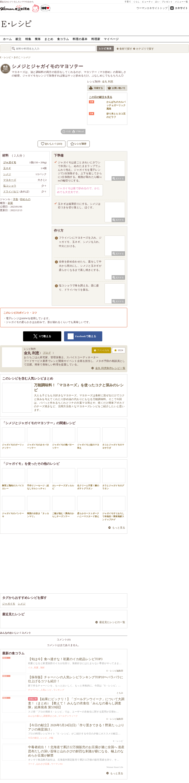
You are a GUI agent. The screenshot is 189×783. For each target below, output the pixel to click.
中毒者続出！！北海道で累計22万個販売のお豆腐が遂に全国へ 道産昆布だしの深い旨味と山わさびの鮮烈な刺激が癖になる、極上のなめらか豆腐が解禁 (76, 751)
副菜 (10, 203)
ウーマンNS (57, 764)
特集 (28, 39)
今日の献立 (33, 738)
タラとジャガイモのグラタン (113, 479)
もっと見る (118, 527)
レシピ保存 (80, 143)
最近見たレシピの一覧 (112, 622)
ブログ (47, 352)
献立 (18, 39)
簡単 (38, 39)
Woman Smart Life (114, 767)
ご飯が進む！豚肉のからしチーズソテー (63, 507)
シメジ (21, 603)
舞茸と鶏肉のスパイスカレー (13, 479)
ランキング (58, 690)
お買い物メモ (116, 88)
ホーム (7, 39)
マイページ (111, 39)
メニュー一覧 (181, 2)
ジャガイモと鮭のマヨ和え (88, 438)
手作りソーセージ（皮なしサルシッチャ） (38, 479)
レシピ (44, 738)
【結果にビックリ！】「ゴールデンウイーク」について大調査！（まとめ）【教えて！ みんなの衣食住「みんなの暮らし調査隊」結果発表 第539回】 (76, 703)
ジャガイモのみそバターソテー (38, 438)
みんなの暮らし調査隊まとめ (42, 716)
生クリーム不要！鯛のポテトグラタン (88, 479)
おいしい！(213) (53, 143)
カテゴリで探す (145, 48)
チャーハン (33, 690)
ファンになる (101, 351)
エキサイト (181, 8)
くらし (136, 2)
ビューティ (147, 2)
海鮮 (42, 667)
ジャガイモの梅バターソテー (63, 438)
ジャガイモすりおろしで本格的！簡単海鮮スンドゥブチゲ (113, 508)
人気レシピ (46, 690)
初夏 (36, 667)
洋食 (15, 199)
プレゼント (167, 2)
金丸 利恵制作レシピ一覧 (110, 368)
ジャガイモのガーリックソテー (13, 438)
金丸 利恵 (107, 81)
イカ (30, 667)
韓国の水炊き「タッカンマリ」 (38, 507)
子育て (128, 2)
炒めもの (25, 199)
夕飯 (51, 738)
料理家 (95, 39)
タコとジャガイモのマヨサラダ (113, 438)
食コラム (63, 39)
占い (157, 2)
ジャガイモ (8, 603)
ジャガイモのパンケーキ (13, 507)
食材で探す (125, 48)
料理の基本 (80, 39)
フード (31, 764)
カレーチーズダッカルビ (63, 479)
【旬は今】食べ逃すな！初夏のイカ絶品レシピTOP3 (65, 659)
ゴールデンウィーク (68, 716)
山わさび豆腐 (42, 764)
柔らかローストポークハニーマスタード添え (88, 507)
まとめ (48, 39)
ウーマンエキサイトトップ (152, 8)
